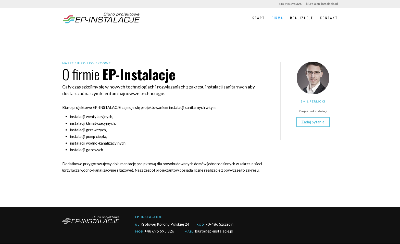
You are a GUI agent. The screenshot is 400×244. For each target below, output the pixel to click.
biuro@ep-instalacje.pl (322, 4)
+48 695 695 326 (290, 4)
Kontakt (329, 18)
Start (258, 18)
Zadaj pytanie (312, 122)
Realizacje (301, 18)
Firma (277, 18)
